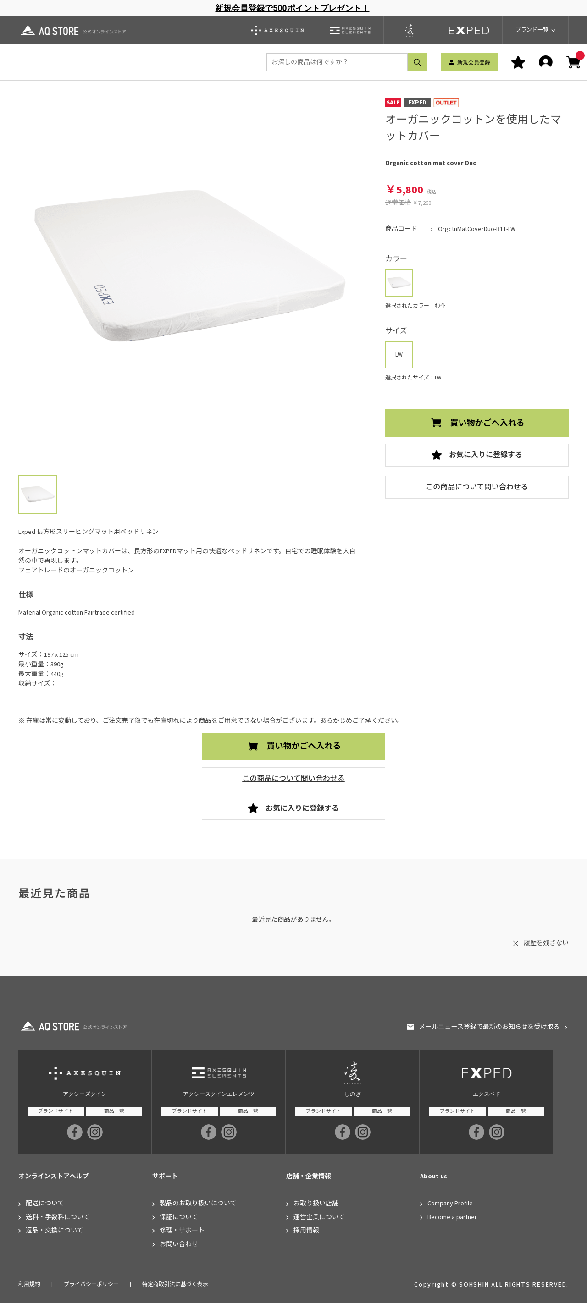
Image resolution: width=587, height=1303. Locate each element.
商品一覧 (114, 1111)
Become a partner (452, 1217)
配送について (45, 1203)
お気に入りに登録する (485, 455)
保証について (179, 1217)
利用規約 (29, 1284)
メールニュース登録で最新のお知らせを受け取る (489, 1027)
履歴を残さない (546, 943)
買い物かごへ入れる (487, 423)
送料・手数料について (58, 1217)
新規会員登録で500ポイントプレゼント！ (292, 8)
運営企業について (319, 1217)
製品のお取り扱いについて (198, 1203)
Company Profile (450, 1203)
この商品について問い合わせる (477, 487)
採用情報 (306, 1230)
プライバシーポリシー (91, 1284)
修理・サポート (182, 1230)
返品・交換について (54, 1230)
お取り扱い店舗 (316, 1203)
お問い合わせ (179, 1244)
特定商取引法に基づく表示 (175, 1284)
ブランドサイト (55, 1111)
